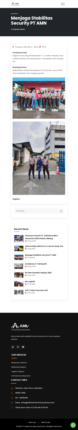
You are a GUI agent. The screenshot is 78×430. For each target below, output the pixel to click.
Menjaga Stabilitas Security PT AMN (40, 255)
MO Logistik (30, 281)
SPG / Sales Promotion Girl (36, 290)
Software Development (20, 376)
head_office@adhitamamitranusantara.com (34, 402)
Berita (44, 47)
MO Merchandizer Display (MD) (38, 273)
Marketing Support (18, 367)
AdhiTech (32, 422)
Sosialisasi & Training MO (36, 264)
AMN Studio (45, 422)
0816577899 (20, 393)
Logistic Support (17, 371)
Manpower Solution (19, 362)
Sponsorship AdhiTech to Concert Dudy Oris (44, 246)
